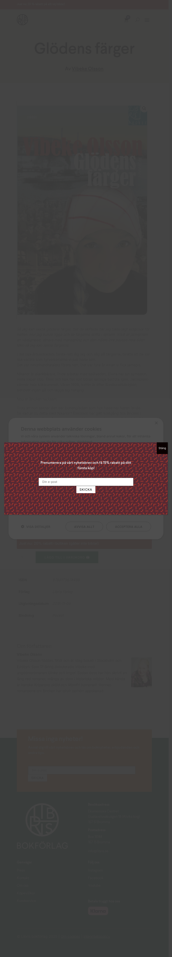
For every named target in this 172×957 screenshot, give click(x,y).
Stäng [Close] (162, 448)
